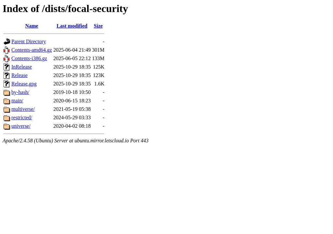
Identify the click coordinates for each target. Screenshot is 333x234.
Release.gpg (24, 83)
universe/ (21, 126)
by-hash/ (20, 92)
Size (98, 26)
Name (31, 26)
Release (19, 75)
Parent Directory (28, 41)
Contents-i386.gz (29, 58)
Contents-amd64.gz (31, 50)
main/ (17, 100)
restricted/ (21, 117)
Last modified (72, 26)
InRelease (21, 67)
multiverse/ (23, 109)
